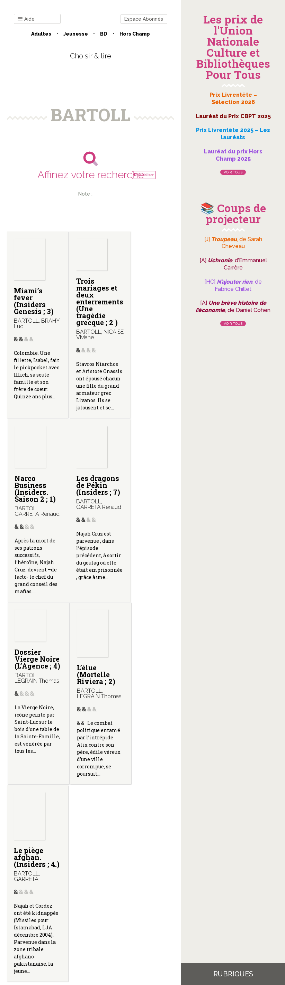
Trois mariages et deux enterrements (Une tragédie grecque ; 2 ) (93, 305)
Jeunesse (75, 34)
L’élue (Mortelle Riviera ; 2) (145, 512)
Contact (39, 909)
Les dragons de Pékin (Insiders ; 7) (33, 513)
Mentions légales (133, 909)
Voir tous (233, 172)
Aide (26, 19)
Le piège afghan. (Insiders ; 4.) (31, 712)
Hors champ (134, 34)
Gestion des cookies (90, 915)
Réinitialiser (144, 175)
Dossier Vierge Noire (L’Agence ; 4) (88, 503)
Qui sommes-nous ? (81, 909)
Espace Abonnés (143, 19)
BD (103, 34)
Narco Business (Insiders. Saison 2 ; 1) (142, 304)
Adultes (41, 34)
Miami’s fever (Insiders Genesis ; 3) (34, 301)
